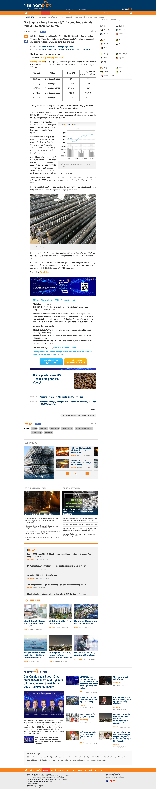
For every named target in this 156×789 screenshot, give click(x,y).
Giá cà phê (87, 757)
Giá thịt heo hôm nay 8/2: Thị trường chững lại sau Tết (56, 47)
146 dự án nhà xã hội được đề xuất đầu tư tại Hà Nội (60, 622)
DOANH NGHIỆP (87, 13)
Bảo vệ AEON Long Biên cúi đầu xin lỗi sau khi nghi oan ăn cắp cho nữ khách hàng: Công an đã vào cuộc (59, 555)
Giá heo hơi (78, 757)
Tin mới (31, 550)
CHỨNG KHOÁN (77, 13)
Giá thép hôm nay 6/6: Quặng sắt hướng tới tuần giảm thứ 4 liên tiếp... (80, 462)
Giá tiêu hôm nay (97, 757)
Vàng (61, 17)
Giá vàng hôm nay (32, 757)
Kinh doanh (30, 559)
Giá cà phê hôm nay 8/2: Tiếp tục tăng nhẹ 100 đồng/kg (47, 378)
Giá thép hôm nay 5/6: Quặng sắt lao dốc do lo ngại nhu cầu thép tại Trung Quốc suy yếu (42, 532)
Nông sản (69, 17)
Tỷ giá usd (53, 757)
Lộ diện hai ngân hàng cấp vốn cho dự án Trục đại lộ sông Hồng (85, 622)
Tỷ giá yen (62, 757)
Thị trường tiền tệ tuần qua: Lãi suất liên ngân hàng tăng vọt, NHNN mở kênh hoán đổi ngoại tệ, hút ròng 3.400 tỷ (122, 736)
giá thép (34, 428)
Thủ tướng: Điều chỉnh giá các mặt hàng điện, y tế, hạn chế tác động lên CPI (56, 585)
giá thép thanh (54, 428)
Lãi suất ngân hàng (110, 757)
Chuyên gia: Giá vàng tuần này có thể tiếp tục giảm (80, 524)
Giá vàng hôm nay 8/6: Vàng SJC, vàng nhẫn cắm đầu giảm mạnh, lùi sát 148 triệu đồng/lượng (79, 529)
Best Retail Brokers (79, 760)
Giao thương (99, 17)
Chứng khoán (31, 569)
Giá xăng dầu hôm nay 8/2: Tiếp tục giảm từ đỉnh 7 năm (61, 397)
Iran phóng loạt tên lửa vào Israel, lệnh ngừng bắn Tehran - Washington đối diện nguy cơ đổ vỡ (60, 655)
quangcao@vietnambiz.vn (117, 778)
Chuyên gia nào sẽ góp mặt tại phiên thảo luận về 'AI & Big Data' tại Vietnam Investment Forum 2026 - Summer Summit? (56, 595)
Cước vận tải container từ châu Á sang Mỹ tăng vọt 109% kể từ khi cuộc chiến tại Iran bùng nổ (34, 655)
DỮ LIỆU (106, 13)
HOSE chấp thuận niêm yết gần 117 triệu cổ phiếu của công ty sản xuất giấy (56, 566)
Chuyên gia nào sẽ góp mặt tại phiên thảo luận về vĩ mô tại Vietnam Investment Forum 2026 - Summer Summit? (49, 740)
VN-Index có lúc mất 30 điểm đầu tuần (42, 575)
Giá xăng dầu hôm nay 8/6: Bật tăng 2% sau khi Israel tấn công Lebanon (79, 535)
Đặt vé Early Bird (51, 361)
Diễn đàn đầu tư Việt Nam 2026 (96, 760)
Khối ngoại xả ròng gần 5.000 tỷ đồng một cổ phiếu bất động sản (84, 654)
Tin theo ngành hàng (110, 20)
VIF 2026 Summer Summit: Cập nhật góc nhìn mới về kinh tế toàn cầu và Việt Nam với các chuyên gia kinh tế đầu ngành (89, 682)
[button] (67, 473)
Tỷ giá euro (70, 757)
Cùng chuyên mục (72, 488)
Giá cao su (68, 760)
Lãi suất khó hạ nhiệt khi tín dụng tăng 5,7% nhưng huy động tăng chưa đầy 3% (34, 623)
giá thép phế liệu (36, 433)
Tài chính (26, 630)
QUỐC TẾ (53, 13)
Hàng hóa (29, 17)
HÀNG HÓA (46, 13)
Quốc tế (51, 661)
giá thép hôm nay (67, 428)
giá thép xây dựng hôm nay (84, 428)
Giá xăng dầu (122, 757)
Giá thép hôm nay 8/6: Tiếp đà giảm (80, 449)
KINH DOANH (97, 13)
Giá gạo (60, 760)
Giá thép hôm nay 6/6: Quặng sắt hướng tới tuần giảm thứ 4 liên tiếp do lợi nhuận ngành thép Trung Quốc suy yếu (42, 520)
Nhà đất (51, 627)
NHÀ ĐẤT (68, 13)
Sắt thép (39, 476)
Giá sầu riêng (43, 760)
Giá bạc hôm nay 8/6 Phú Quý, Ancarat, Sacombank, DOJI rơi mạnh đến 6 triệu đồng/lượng (78, 511)
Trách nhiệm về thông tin (34, 787)
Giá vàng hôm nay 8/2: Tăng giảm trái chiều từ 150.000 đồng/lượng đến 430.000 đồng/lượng (68, 403)
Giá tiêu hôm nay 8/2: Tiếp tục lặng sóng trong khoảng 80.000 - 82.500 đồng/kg (65, 49)
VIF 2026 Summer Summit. (65, 348)
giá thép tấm (48, 433)
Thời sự (29, 588)
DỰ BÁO (38, 13)
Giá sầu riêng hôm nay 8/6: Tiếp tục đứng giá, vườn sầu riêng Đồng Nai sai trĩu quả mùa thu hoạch (80, 519)
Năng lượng (41, 17)
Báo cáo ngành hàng (83, 17)
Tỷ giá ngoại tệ (44, 757)
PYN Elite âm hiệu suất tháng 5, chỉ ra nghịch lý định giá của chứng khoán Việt (122, 700)
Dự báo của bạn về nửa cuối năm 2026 (75, 361)
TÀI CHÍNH (60, 13)
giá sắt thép (43, 428)
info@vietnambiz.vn (37, 785)
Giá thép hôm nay (32, 760)
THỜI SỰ (31, 13)
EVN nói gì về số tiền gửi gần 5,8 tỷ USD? (87, 715)
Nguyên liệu (52, 17)
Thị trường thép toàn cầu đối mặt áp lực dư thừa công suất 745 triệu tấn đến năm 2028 (41, 527)
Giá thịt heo (52, 760)
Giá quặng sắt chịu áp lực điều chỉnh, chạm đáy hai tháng (42, 538)
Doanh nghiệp (84, 720)
